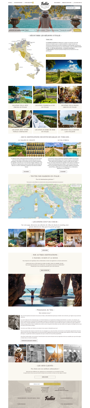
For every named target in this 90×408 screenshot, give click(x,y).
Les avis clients (45, 391)
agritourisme (50, 49)
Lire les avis (45, 377)
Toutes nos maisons (45, 387)
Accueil (10, 2)
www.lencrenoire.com (68, 404)
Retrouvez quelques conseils (29, 340)
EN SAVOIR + (26, 171)
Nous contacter (45, 270)
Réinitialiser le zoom (75, 185)
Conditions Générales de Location (61, 390)
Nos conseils (57, 2)
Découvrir (45, 250)
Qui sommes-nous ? (45, 390)
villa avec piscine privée (56, 48)
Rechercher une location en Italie (16, 30)
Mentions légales (61, 389)
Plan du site (61, 387)
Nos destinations (28, 389)
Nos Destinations (18, 2)
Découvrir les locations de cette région (56, 55)
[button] (58, 206)
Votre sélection (29, 2)
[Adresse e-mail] (37, 384)
